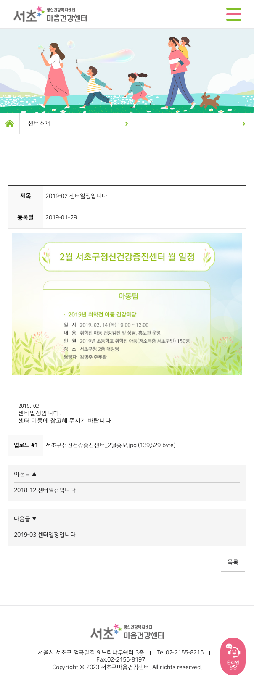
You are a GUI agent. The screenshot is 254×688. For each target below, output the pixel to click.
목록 (233, 562)
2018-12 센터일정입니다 (44, 490)
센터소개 (39, 123)
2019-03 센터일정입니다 (44, 535)
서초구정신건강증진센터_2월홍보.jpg (91, 445)
